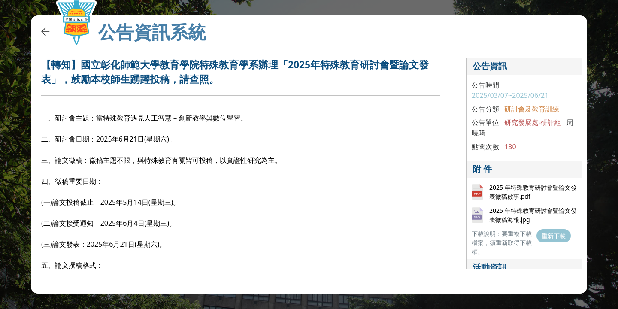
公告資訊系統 (152, 32)
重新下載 (554, 236)
